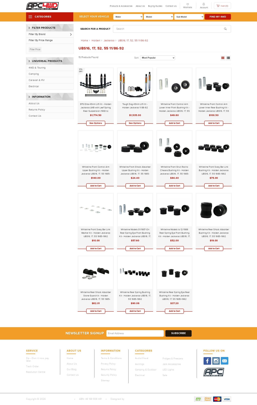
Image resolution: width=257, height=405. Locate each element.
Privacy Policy (108, 364)
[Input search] (172, 29)
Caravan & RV (37, 80)
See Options (95, 123)
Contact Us (171, 6)
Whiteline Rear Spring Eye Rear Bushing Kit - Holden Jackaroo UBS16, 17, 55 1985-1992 (174, 295)
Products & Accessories (121, 6)
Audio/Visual (141, 358)
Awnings (139, 364)
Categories (43, 16)
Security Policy (109, 375)
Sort (136, 58)
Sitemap (105, 380)
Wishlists (187, 7)
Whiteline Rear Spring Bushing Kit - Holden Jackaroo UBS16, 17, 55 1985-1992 (135, 295)
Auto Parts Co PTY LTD (58, 399)
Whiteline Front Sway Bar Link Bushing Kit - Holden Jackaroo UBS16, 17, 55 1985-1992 (214, 170)
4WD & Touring (37, 67)
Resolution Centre (35, 372)
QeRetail (129, 399)
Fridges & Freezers (173, 358)
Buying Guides (155, 6)
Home (70, 358)
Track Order (32, 366)
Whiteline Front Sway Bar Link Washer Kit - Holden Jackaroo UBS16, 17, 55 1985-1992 (95, 233)
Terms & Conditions (111, 358)
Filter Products (44, 27)
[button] (49, 34)
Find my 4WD (218, 16)
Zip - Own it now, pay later (37, 359)
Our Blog (71, 369)
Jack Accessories (172, 364)
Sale (165, 375)
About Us (140, 6)
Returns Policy (37, 109)
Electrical (34, 86)
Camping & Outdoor (146, 369)
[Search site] (225, 28)
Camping (34, 74)
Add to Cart (174, 123)
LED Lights (168, 369)
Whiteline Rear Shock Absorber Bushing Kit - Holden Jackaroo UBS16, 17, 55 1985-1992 (213, 233)
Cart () (222, 6)
